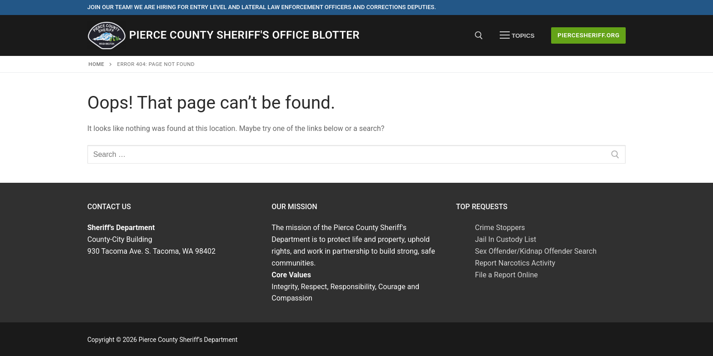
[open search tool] (479, 35)
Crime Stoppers (500, 227)
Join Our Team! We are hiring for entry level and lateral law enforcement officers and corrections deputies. (261, 7)
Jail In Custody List (506, 239)
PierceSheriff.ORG (588, 35)
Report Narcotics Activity (515, 263)
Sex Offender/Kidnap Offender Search (536, 251)
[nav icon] (517, 35)
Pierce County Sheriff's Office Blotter (244, 35)
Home (97, 64)
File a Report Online (506, 275)
